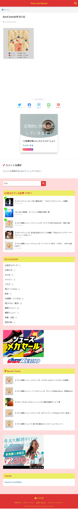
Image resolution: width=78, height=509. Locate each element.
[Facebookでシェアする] (29, 106)
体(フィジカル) (12, 289)
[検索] (43, 183)
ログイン (26, 171)
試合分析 (10, 323)
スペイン (10, 279)
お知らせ (10, 270)
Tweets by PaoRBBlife (13, 483)
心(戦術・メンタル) (14, 299)
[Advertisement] (39, 77)
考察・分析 (11, 318)
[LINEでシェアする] (48, 106)
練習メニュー (12, 308)
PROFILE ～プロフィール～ (24, 503)
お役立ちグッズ (13, 265)
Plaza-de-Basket (39, 3)
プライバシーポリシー (56, 503)
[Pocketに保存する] (58, 106)
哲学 (8, 294)
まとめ (9, 275)
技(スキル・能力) (13, 303)
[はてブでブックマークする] (39, 106)
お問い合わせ (41, 503)
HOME (39, 498)
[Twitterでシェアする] (19, 106)
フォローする (27, 145)
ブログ (9, 284)
